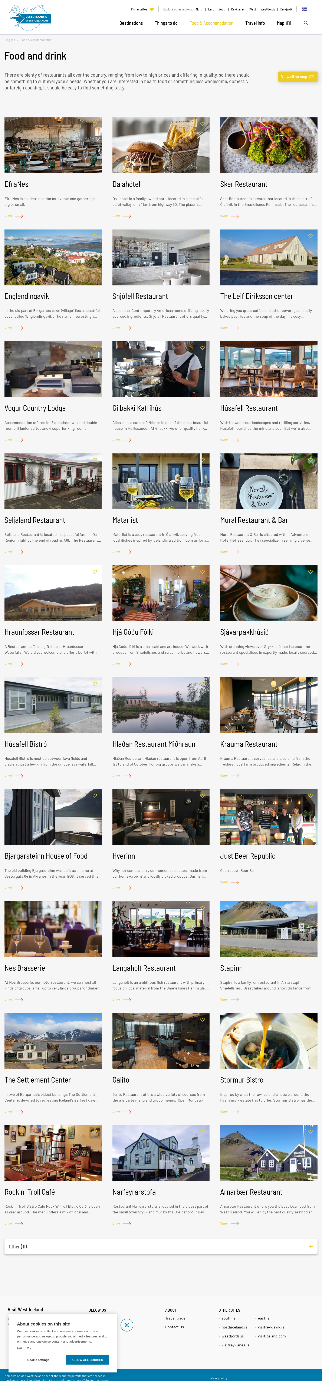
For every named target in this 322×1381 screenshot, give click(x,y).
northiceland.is (234, 1327)
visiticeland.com (272, 1336)
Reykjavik (286, 9)
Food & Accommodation (36, 40)
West (252, 9)
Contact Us (174, 1326)
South (222, 9)
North (199, 9)
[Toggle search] (305, 23)
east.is (263, 1318)
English (10, 40)
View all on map (294, 76)
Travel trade (175, 1318)
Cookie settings (38, 1360)
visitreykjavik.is (271, 1327)
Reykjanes (238, 9)
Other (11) (18, 1246)
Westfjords (268, 9)
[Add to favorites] (95, 124)
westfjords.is (233, 1336)
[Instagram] (127, 1325)
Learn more (24, 1347)
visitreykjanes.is (235, 1345)
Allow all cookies (87, 1360)
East (211, 9)
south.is (229, 1318)
